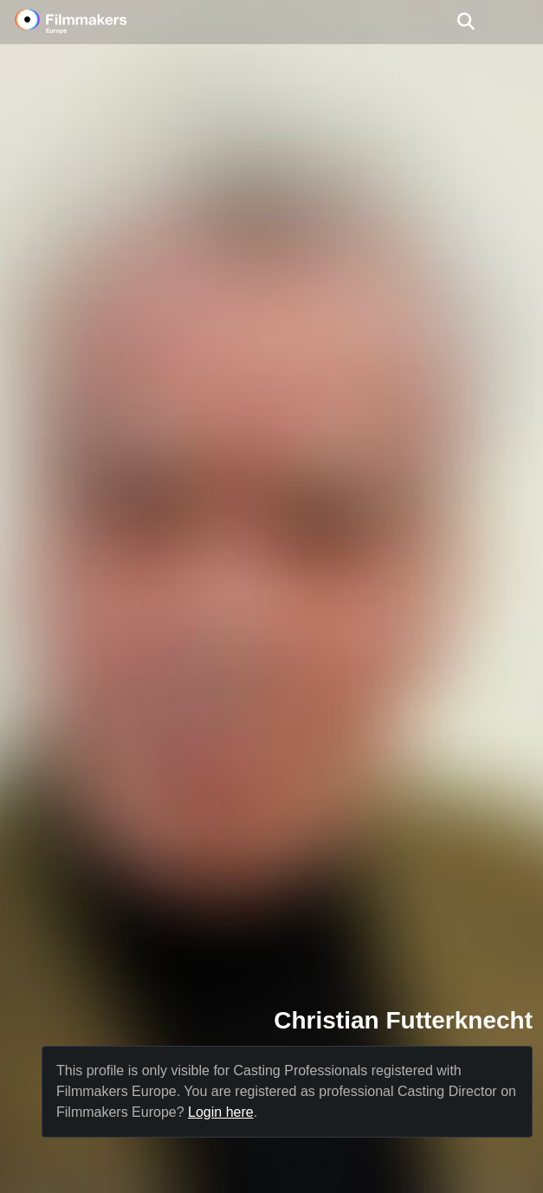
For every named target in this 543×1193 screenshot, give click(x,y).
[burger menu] (517, 22)
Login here (221, 1112)
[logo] (92, 21)
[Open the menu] (465, 21)
